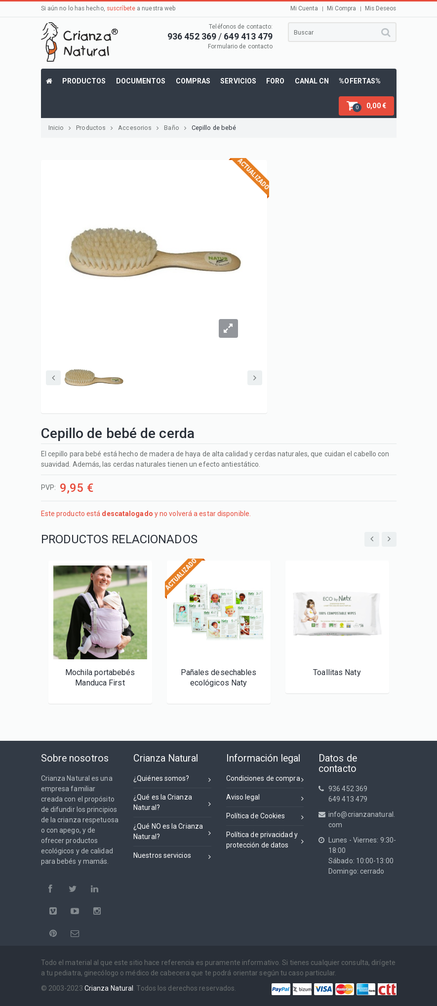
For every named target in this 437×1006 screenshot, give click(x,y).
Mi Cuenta (304, 8)
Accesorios (138, 127)
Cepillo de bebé (214, 127)
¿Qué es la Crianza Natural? (172, 802)
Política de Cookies (265, 817)
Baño (175, 127)
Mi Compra (342, 8)
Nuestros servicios (172, 857)
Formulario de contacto (240, 46)
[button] (366, 106)
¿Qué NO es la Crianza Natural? (172, 831)
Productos (94, 127)
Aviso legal (265, 799)
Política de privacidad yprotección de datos (265, 840)
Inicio (60, 127)
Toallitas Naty (336, 672)
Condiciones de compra (265, 780)
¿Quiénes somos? (172, 780)
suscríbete (121, 8)
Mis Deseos (381, 8)
